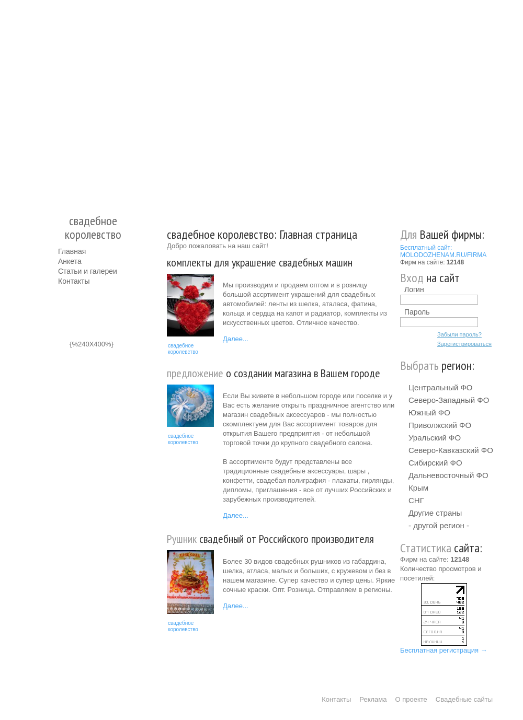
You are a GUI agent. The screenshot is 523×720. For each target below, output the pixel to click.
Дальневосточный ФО (448, 475)
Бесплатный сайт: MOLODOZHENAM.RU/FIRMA (443, 251)
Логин (414, 289)
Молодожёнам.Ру (62, 102)
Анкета (70, 261)
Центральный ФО (440, 387)
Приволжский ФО (439, 425)
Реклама (372, 699)
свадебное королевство (183, 349)
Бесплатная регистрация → (443, 650)
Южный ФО (429, 412)
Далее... (235, 339)
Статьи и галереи (87, 271)
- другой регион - (438, 525)
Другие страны (435, 512)
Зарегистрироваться (464, 344)
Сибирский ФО (435, 462)
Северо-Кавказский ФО (450, 450)
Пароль (417, 312)
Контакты (73, 281)
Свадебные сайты (464, 699)
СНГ (416, 500)
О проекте (411, 699)
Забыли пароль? (459, 334)
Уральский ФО (434, 437)
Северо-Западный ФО (448, 400)
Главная (72, 251)
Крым (418, 487)
